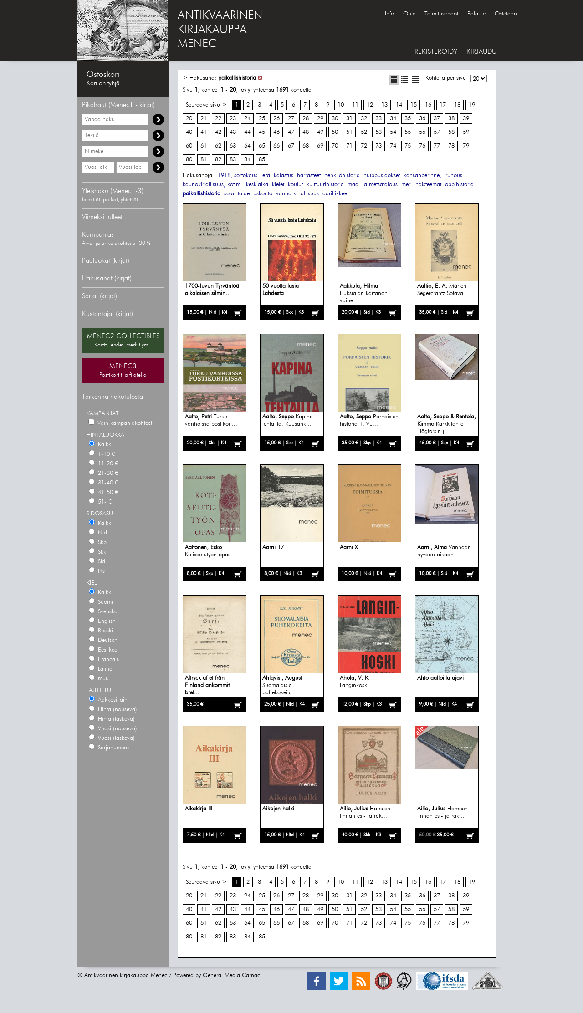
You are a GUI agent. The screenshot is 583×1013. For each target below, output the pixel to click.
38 (451, 119)
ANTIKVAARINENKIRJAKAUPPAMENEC (220, 30)
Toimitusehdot (441, 14)
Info (389, 14)
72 (364, 146)
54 (393, 132)
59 (466, 132)
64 (247, 146)
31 (349, 119)
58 (451, 132)
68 (305, 146)
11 (355, 105)
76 (422, 146)
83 (233, 160)
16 (428, 105)
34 (393, 119)
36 (422, 119)
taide (244, 194)
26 (276, 119)
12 (370, 105)
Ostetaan (506, 14)
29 (320, 119)
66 (276, 146)
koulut (295, 185)
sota (229, 194)
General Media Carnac (231, 975)
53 (378, 132)
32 (364, 119)
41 (203, 132)
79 (466, 146)
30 (335, 119)
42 (218, 132)
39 (466, 119)
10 (341, 105)
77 (437, 146)
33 (378, 119)
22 (218, 119)
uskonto (262, 194)
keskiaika (257, 185)
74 (393, 146)
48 (305, 132)
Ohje (409, 14)
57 (437, 132)
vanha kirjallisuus (297, 194)
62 (218, 146)
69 (320, 146)
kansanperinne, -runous (433, 175)
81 (203, 160)
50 (335, 132)
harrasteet (309, 175)
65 (262, 146)
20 (189, 119)
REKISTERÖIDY (435, 51)
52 (364, 132)
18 (457, 105)
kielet (278, 185)
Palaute (476, 14)
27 (291, 119)
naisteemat (428, 185)
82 (218, 160)
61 (203, 146)
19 (472, 105)
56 (422, 132)
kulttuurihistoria (325, 185)
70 (335, 146)
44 (247, 132)
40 (189, 132)
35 (407, 119)
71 (349, 146)
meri (406, 185)
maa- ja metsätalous (373, 185)
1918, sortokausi (238, 175)
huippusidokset (381, 175)
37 (437, 119)
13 (384, 105)
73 (378, 146)
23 (233, 119)
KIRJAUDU (481, 51)
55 (407, 132)
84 (247, 160)
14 (399, 105)
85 (262, 160)
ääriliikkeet (335, 194)
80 (189, 160)
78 (451, 146)
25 (262, 119)
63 (233, 146)
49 (320, 132)
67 (291, 146)
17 (443, 105)
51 (349, 132)
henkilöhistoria (342, 175)
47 (291, 132)
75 (407, 146)
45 (262, 132)
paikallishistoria (237, 78)
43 (233, 132)
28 (305, 119)
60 (189, 146)
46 (276, 132)
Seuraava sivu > (206, 105)
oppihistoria (459, 185)
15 (413, 105)
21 (203, 119)
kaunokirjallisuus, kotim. (212, 185)
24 (247, 119)
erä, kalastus (277, 175)
